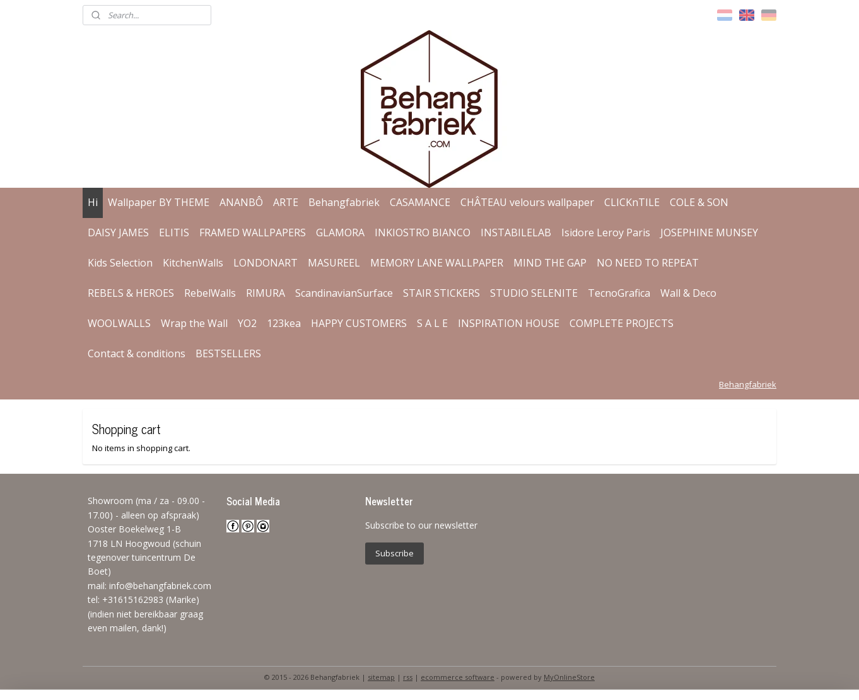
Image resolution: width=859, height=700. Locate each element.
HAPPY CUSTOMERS (359, 323)
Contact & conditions (136, 353)
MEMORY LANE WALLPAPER (436, 263)
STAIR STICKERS (441, 293)
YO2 (247, 323)
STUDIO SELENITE (534, 293)
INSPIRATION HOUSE (508, 323)
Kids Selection (120, 263)
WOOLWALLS (119, 323)
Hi (93, 202)
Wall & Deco (688, 293)
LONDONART (265, 263)
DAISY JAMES (118, 232)
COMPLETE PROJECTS (622, 323)
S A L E (432, 323)
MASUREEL (334, 263)
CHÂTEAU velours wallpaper (527, 202)
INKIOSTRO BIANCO (422, 232)
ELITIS (174, 232)
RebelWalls (210, 293)
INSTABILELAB (516, 232)
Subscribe (394, 553)
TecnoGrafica (619, 293)
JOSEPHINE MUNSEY (709, 232)
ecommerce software (457, 677)
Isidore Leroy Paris (605, 232)
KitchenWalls (193, 263)
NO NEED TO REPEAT (648, 263)
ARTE (285, 202)
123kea (284, 323)
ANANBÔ (241, 202)
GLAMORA (340, 232)
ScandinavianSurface (344, 293)
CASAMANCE (420, 202)
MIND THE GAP (550, 263)
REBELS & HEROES (131, 293)
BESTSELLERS (228, 353)
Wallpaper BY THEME (158, 202)
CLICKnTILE (632, 202)
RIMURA (265, 293)
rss (407, 677)
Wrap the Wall (194, 323)
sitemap (381, 677)
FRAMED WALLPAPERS (252, 232)
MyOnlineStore (569, 677)
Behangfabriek (344, 202)
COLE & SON (699, 202)
